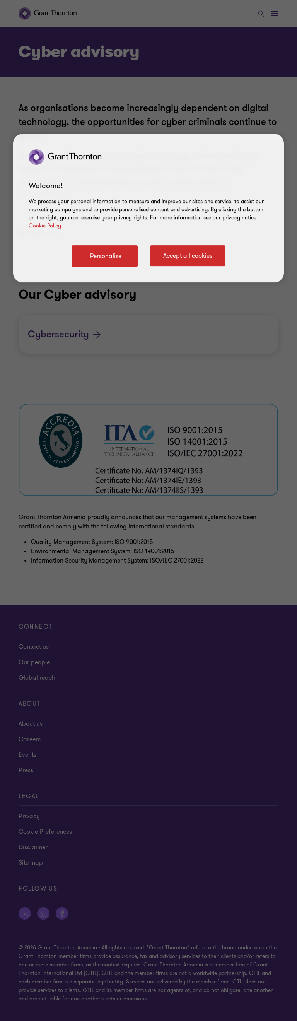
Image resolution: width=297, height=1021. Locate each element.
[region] (148, 208)
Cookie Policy (45, 225)
